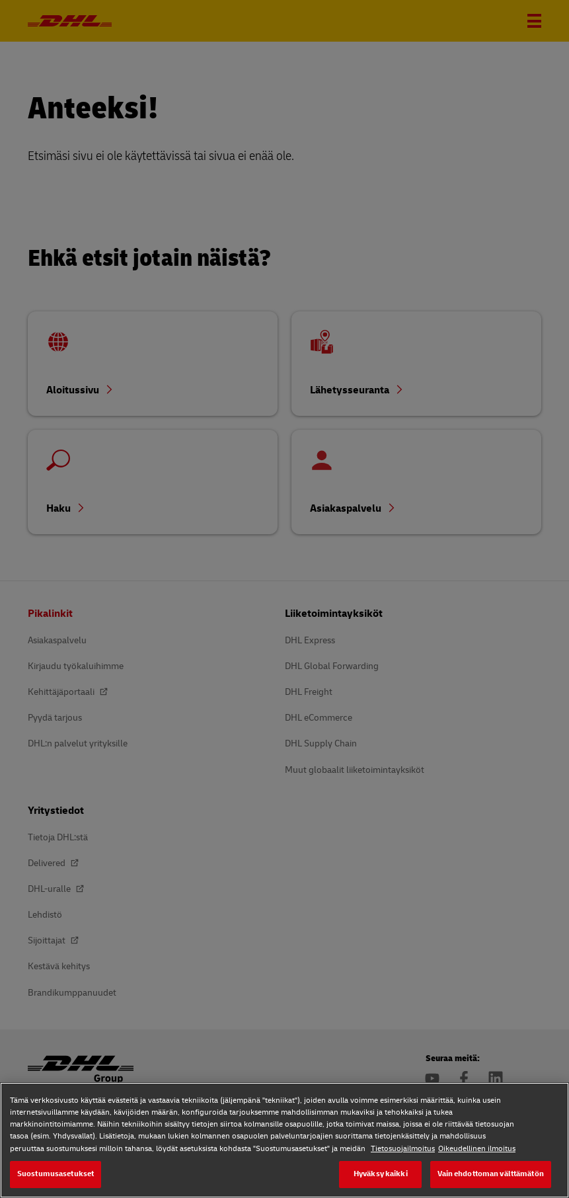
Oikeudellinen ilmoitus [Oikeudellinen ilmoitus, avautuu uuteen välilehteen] (476, 1149)
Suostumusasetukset (55, 1174)
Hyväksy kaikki (381, 1174)
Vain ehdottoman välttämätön (490, 1174)
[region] (284, 1140)
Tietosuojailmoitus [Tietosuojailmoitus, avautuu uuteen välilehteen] (403, 1149)
